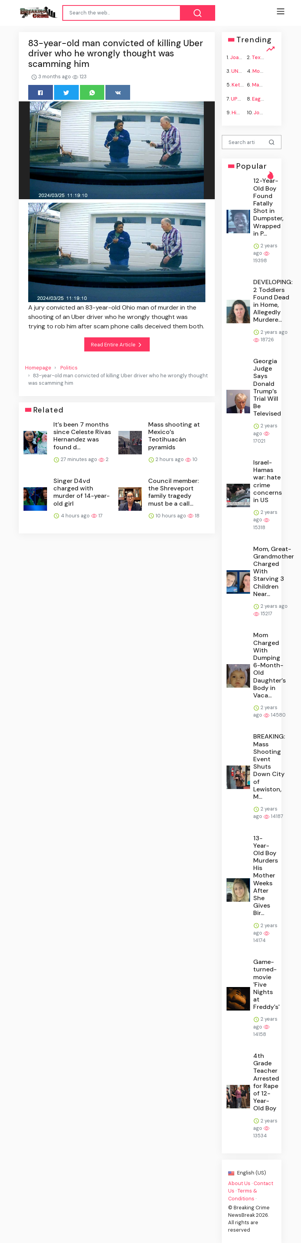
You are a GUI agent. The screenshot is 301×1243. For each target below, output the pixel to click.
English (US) (247, 1172)
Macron (261, 84)
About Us (239, 1183)
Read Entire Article (117, 344)
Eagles (260, 98)
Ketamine (243, 84)
